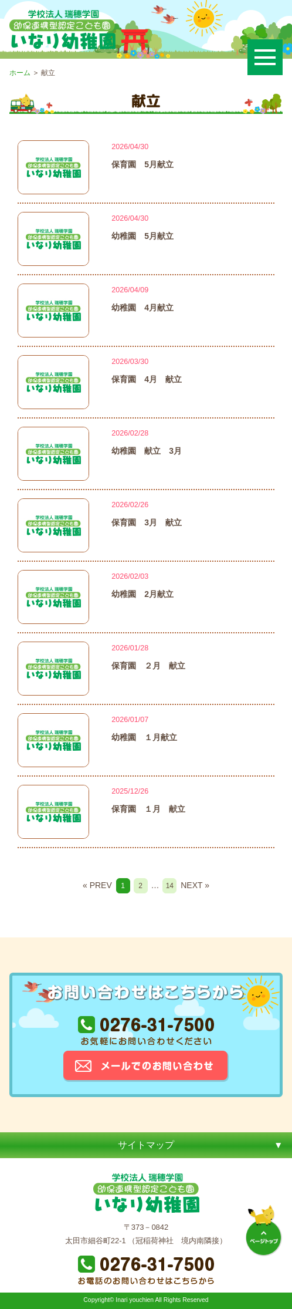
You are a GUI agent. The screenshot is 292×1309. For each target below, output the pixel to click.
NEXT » (195, 885)
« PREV (97, 885)
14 (170, 886)
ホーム (19, 72)
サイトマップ (146, 1145)
